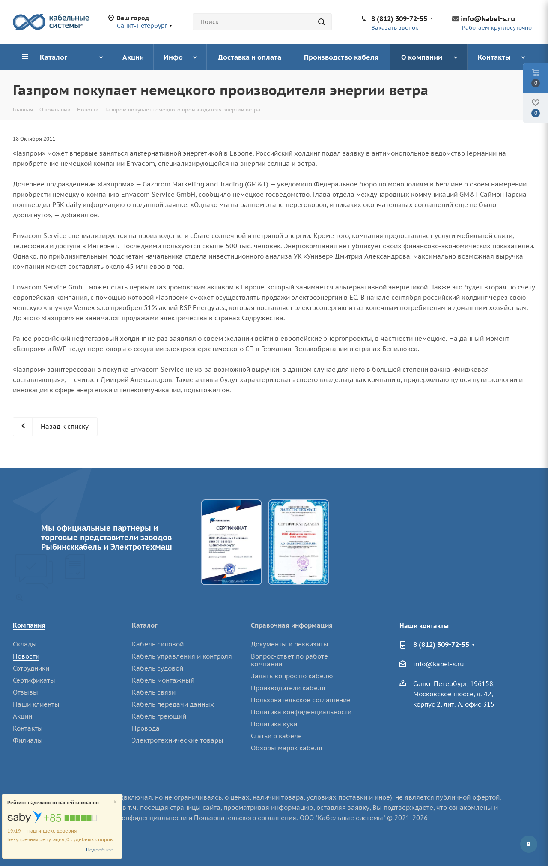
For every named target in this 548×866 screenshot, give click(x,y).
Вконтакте (528, 844)
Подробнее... (101, 850)
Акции (22, 716)
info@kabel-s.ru (488, 18)
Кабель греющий (159, 716)
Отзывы (25, 692)
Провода (146, 728)
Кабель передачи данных (173, 704)
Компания (29, 625)
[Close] (115, 802)
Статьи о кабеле (276, 736)
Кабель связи (154, 692)
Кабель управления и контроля (182, 656)
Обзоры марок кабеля (286, 748)
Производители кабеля (288, 688)
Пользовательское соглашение (301, 700)
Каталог (145, 625)
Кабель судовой (157, 668)
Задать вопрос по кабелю (292, 676)
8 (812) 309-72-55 (399, 18)
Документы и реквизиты (289, 644)
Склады (25, 644)
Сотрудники (31, 668)
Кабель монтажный (163, 680)
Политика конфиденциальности (301, 712)
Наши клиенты (36, 704)
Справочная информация (292, 625)
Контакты (28, 728)
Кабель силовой (158, 644)
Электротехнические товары (177, 740)
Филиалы (28, 740)
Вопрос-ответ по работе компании (289, 660)
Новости (26, 656)
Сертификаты (34, 680)
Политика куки (274, 724)
